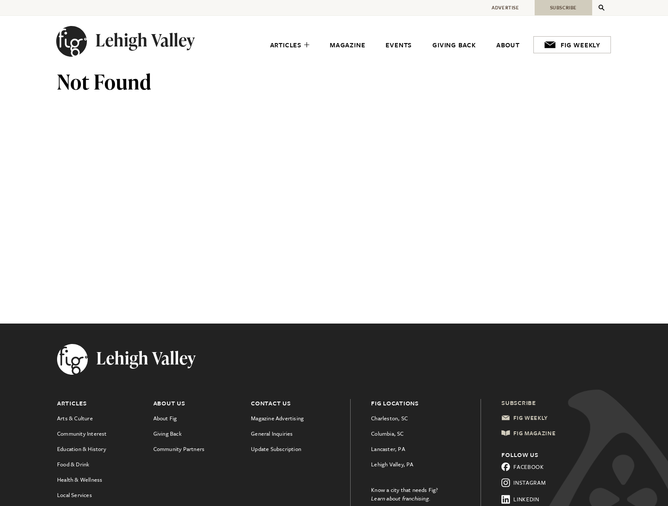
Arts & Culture (75, 418)
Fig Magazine (528, 433)
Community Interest (82, 433)
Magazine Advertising (277, 418)
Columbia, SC (387, 433)
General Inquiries (272, 433)
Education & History (81, 449)
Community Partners (179, 449)
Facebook (522, 467)
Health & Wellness (79, 479)
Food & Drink (73, 464)
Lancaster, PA (388, 449)
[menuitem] (290, 45)
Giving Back (167, 433)
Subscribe (518, 402)
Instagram (523, 483)
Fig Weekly (524, 417)
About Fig (165, 418)
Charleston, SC (389, 418)
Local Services (74, 495)
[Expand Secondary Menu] (601, 7)
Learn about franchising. (401, 498)
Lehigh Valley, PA (392, 464)
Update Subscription (276, 449)
